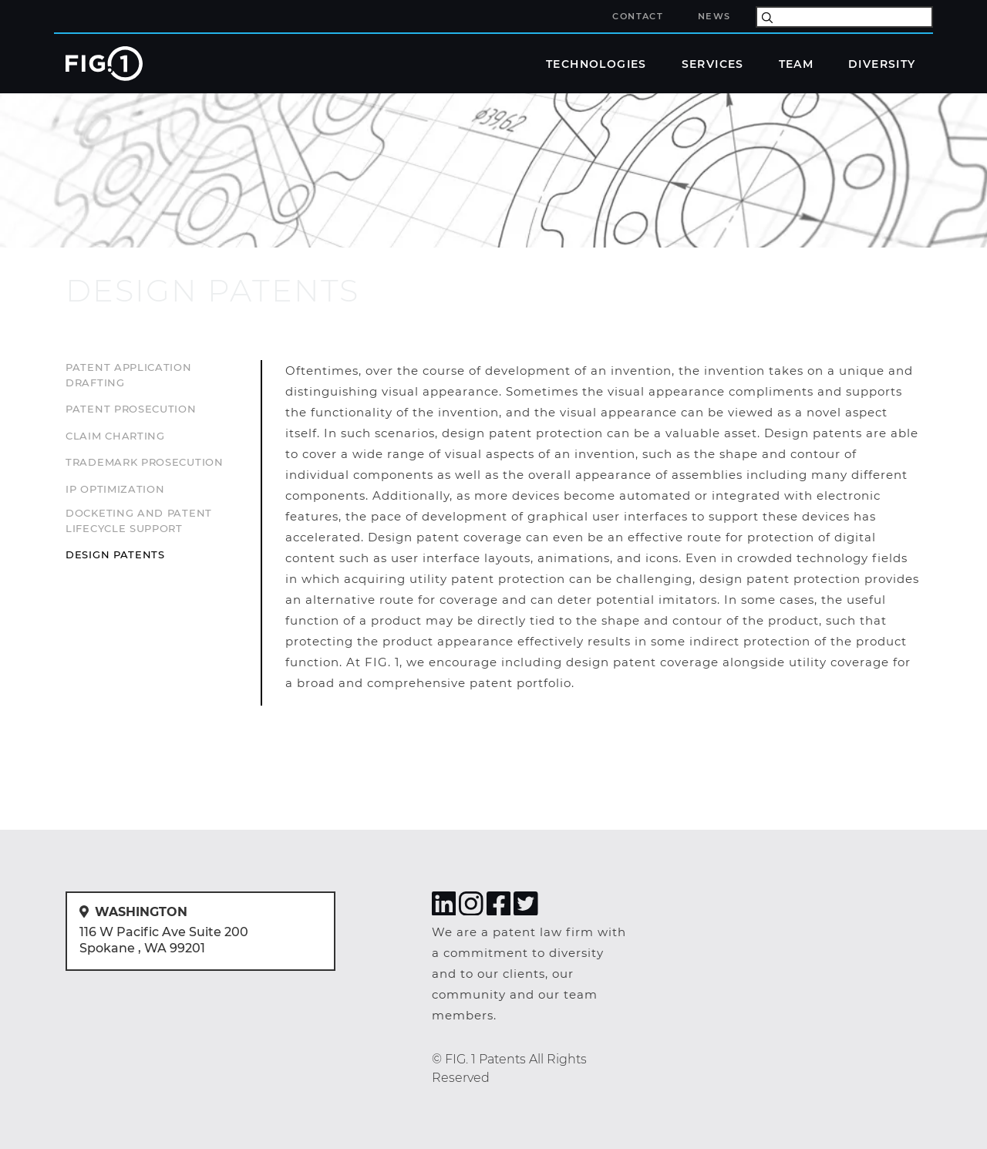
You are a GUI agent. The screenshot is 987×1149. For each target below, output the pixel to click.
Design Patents (115, 554)
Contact (637, 16)
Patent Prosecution (131, 409)
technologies (596, 63)
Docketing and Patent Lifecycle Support (139, 520)
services (99, 264)
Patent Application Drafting (129, 375)
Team (796, 63)
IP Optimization (115, 489)
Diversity (882, 63)
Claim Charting (115, 436)
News (714, 16)
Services (713, 63)
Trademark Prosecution (145, 462)
